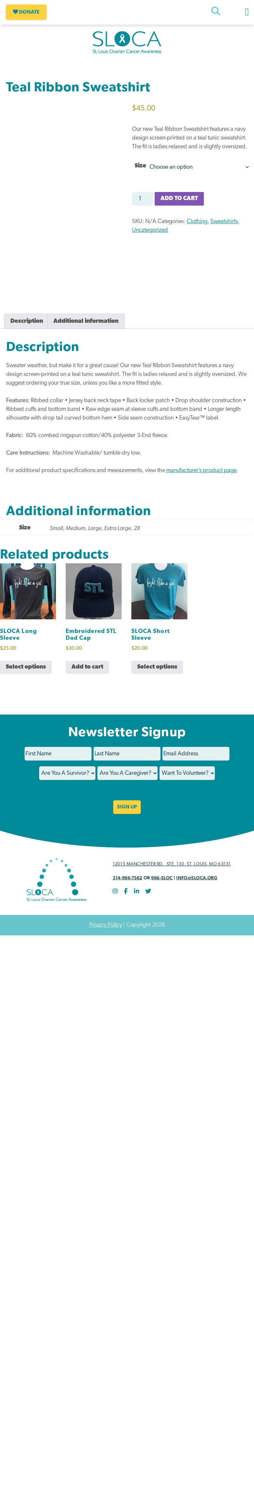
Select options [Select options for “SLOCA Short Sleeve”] (157, 673)
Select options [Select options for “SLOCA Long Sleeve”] (26, 673)
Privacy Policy (105, 931)
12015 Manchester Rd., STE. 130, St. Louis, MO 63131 (172, 870)
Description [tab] (26, 327)
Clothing (197, 222)
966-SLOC (161, 883)
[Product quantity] (142, 199)
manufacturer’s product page (201, 476)
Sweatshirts (224, 222)
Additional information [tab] (85, 327)
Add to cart (179, 199)
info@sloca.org (196, 883)
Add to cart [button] (87, 673)
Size (140, 166)
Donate (26, 12)
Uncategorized (150, 230)
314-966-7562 (127, 883)
